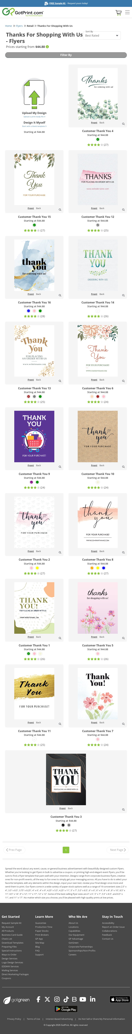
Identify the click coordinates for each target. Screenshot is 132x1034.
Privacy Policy (14, 1018)
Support (39, 954)
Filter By (66, 55)
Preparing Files (9, 946)
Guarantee (40, 922)
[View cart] (118, 12)
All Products (8, 930)
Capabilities (74, 930)
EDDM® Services (10, 966)
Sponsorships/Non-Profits (82, 950)
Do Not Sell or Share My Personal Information (101, 1018)
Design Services (9, 958)
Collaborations (109, 930)
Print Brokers (42, 934)
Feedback (107, 934)
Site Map (39, 942)
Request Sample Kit (11, 922)
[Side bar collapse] (127, 12)
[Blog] (74, 999)
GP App (39, 938)
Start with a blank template (34, 126)
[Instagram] (56, 999)
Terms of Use (33, 1018)
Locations (74, 926)
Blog (37, 946)
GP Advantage (76, 938)
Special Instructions (12, 950)
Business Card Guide (12, 934)
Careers (72, 954)
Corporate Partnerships (81, 946)
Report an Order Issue (113, 926)
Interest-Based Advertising (59, 1018)
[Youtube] (83, 999)
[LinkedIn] (92, 999)
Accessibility (108, 922)
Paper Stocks (41, 930)
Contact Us (107, 938)
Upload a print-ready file (34, 116)
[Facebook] (38, 999)
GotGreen (74, 942)
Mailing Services (10, 970)
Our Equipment (76, 934)
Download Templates (12, 942)
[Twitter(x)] (47, 999)
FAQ (37, 950)
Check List (7, 938)
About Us (73, 922)
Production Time (43, 926)
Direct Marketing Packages (15, 974)
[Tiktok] (66, 999)
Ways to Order (9, 954)
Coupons (6, 978)
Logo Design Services (12, 962)
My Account (8, 926)
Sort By (89, 31)
